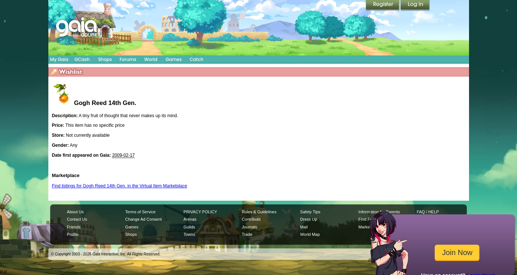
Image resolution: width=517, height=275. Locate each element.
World (151, 59)
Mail (303, 227)
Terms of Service (140, 212)
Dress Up (308, 219)
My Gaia (59, 59)
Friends (73, 227)
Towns (189, 234)
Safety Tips (310, 212)
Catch (196, 59)
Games (174, 59)
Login (415, 5)
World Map (310, 234)
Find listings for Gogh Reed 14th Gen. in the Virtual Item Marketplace (119, 186)
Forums (128, 59)
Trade (247, 234)
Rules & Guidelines (259, 212)
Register (383, 5)
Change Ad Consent (143, 219)
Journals (249, 227)
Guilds (189, 227)
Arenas (189, 219)
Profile (72, 234)
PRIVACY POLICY (200, 212)
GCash (82, 59)
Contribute (251, 219)
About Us (75, 212)
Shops (105, 59)
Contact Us (77, 219)
